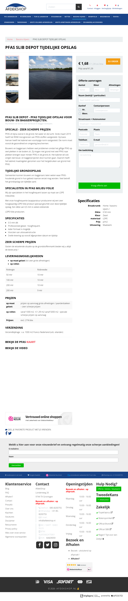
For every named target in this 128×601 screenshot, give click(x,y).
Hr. (81, 109)
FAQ (7, 492)
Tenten (116, 25)
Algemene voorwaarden (15, 536)
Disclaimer (10, 520)
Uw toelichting (85, 150)
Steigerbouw (56, 25)
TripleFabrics (104, 512)
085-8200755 (56, 507)
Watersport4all (105, 518)
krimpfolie (92, 25)
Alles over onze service (15, 532)
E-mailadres (14, 449)
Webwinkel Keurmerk (48, 2)
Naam (11, 457)
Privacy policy (11, 528)
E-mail (97, 139)
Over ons (9, 508)
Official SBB (104, 529)
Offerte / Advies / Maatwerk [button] (109, 489)
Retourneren (11, 524)
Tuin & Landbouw (41, 25)
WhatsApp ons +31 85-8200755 (103, 2)
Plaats (97, 129)
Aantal (81, 85)
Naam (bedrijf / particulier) (91, 95)
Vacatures (9, 516)
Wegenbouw (105, 25)
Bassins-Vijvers (79, 25)
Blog (7, 488)
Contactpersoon (102, 105)
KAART (31, 342)
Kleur (96, 85)
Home (10, 39)
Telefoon (82, 139)
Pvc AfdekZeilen (10, 25)
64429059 (50, 537)
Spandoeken (9, 30)
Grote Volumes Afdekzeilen (41, 30)
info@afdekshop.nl (47, 520)
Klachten (9, 512)
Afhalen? (9, 496)
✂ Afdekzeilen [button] (103, 500)
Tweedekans (22, 30)
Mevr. (83, 113)
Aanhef (82, 105)
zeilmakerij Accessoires (92, 30)
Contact (8, 500)
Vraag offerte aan (99, 185)
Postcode (83, 129)
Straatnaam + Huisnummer (92, 119)
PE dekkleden (25, 25)
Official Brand (105, 523)
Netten (67, 25)
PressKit (8, 504)
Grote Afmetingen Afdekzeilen (67, 30)
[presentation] (97, 174)
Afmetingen (114, 85)
